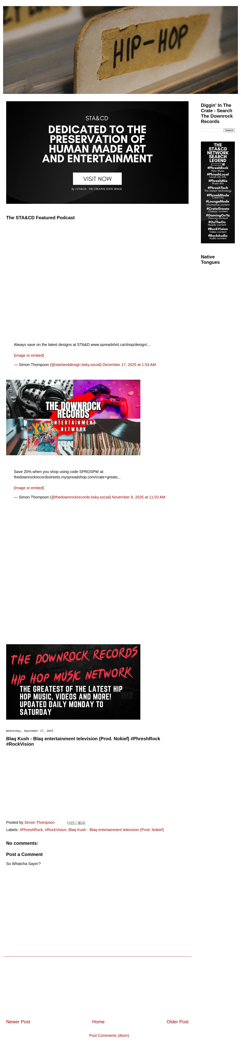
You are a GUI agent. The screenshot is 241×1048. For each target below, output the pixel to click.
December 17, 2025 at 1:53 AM (129, 365)
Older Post (178, 1021)
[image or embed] (29, 355)
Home (98, 1021)
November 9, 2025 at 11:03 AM (138, 497)
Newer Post (18, 1021)
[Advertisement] (97, 983)
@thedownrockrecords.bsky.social (80, 497)
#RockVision (55, 830)
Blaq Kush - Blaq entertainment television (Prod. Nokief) (116, 830)
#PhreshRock (31, 830)
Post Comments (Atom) (109, 1035)
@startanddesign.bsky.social (75, 365)
